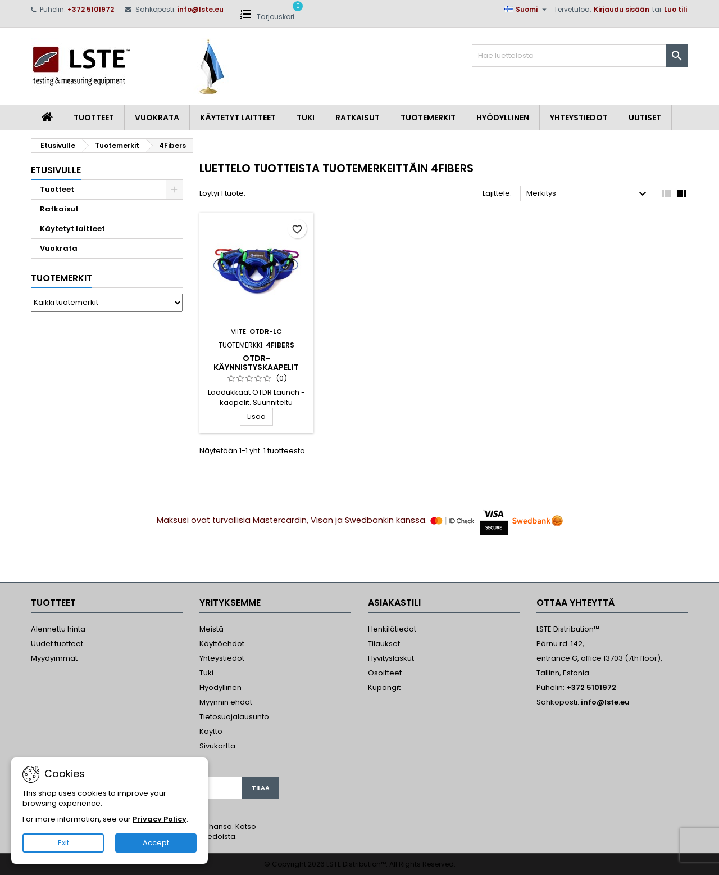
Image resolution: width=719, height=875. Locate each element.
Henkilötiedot (392, 629)
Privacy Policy (159, 819)
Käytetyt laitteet (238, 117)
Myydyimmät (54, 658)
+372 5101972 (90, 9)
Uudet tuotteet (57, 643)
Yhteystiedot (579, 117)
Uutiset (645, 117)
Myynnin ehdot (225, 702)
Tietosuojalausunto (234, 716)
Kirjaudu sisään (621, 9)
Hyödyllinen (502, 117)
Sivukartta (217, 746)
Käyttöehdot (221, 643)
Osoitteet (385, 672)
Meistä (211, 629)
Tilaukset (384, 643)
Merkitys (587, 194)
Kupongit (384, 687)
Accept (156, 842)
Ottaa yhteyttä (575, 602)
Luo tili (675, 9)
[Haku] (580, 55)
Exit (63, 842)
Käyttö (210, 731)
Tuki (306, 117)
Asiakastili (394, 602)
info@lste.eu (201, 9)
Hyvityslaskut (391, 658)
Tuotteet (94, 117)
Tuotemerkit (428, 117)
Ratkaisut (357, 117)
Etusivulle (56, 170)
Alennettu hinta (58, 629)
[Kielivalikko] (526, 9)
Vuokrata (157, 117)
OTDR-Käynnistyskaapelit (256, 363)
